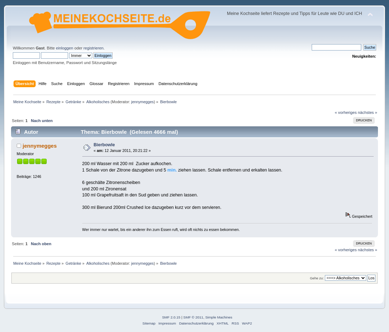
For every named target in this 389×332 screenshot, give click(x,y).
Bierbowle (104, 144)
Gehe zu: (317, 278)
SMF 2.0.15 (171, 317)
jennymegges (142, 102)
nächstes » (367, 112)
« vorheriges (346, 112)
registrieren (93, 48)
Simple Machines (218, 317)
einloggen (64, 48)
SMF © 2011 (193, 317)
